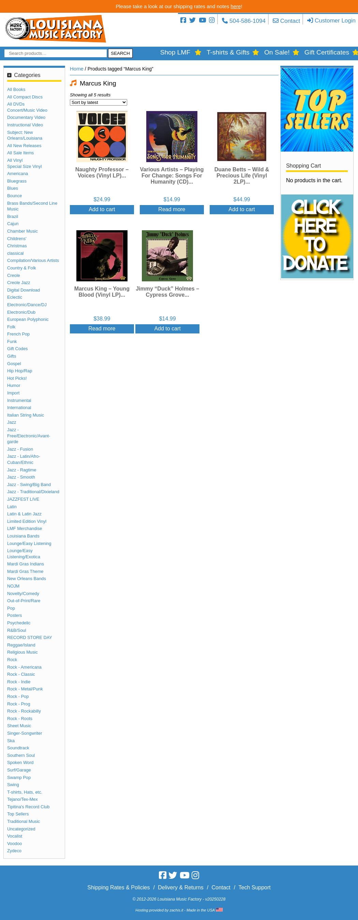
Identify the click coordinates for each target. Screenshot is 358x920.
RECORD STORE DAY (29, 637)
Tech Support (254, 887)
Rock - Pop (18, 696)
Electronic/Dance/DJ (27, 304)
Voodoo (14, 843)
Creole (13, 275)
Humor (13, 385)
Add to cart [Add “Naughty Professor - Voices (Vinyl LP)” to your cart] (102, 209)
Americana (17, 173)
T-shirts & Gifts (228, 52)
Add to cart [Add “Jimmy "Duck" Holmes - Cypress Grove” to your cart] (167, 328)
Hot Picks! (17, 378)
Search (120, 53)
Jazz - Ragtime (21, 469)
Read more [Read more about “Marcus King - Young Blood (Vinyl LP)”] (101, 328)
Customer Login (335, 20)
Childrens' (17, 238)
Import (13, 392)
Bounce (14, 195)
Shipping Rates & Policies (118, 887)
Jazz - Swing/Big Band (29, 484)
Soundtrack (18, 747)
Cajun (12, 223)
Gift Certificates (326, 52)
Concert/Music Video (27, 110)
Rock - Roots (19, 718)
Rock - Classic (21, 674)
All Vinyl (15, 160)
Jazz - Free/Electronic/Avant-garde (28, 435)
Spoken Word (20, 762)
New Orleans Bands (26, 578)
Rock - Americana (24, 667)
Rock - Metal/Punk (25, 688)
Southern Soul (21, 755)
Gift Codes (17, 348)
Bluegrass (17, 181)
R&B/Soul (16, 630)
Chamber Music (22, 231)
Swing (13, 784)
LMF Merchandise (24, 528)
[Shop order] (98, 102)
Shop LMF (175, 52)
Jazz (11, 422)
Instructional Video (25, 124)
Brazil (12, 216)
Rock (12, 659)
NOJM (13, 586)
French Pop (18, 334)
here (235, 6)
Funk (12, 341)
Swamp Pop (19, 777)
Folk (11, 326)
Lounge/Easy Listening (29, 543)
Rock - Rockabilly (24, 711)
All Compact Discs (25, 96)
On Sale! (277, 52)
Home (77, 69)
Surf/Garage (19, 770)
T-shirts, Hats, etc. (24, 792)
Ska (11, 740)
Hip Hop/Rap (19, 370)
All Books (16, 89)
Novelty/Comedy (23, 593)
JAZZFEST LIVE (23, 499)
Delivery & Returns (180, 887)
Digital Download (23, 290)
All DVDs (16, 104)
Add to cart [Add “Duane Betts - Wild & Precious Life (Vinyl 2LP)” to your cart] (241, 209)
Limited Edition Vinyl (26, 521)
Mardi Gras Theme (25, 571)
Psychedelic (18, 622)
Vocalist (14, 836)
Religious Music (22, 652)
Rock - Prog (18, 703)
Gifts (11, 356)
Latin (12, 506)
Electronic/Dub (21, 312)
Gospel (14, 363)
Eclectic (14, 297)
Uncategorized (21, 828)
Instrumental (19, 400)
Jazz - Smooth (21, 477)
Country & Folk (21, 267)
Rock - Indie (18, 681)
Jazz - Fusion (20, 449)
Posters (14, 615)
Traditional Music (23, 821)
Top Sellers (18, 813)
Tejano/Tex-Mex (22, 799)
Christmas (17, 245)
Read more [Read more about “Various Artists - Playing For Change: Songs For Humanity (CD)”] (171, 209)
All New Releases (24, 145)
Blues (12, 188)
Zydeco (14, 850)
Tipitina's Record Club (28, 806)
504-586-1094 (247, 21)
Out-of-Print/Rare (23, 600)
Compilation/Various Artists (33, 260)
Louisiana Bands (23, 536)
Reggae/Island (21, 645)
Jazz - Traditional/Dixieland (33, 491)
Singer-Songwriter (24, 733)
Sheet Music (19, 725)
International (19, 407)
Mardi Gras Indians (25, 563)
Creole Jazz (18, 282)
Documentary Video (26, 117)
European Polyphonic (28, 319)
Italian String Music (25, 415)
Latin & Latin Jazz (24, 513)
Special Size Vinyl (24, 166)
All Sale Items (20, 152)
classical (15, 253)
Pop (11, 608)
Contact (290, 21)
